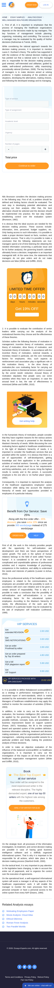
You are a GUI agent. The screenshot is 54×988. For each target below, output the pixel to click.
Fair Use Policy (27, 980)
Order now (18, 536)
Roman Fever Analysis (17, 922)
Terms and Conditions (14, 977)
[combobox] (27, 104)
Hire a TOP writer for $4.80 (27, 808)
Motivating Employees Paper (20, 911)
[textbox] (27, 104)
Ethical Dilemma (14, 919)
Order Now (31, 5)
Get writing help (26, 421)
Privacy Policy (30, 977)
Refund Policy (43, 977)
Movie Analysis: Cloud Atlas (19, 915)
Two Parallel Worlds (15, 926)
